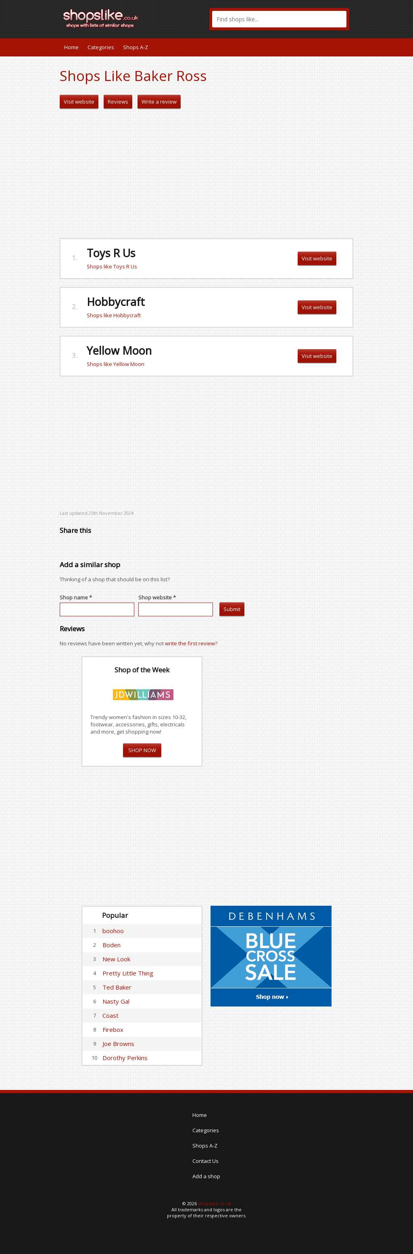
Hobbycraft (116, 301)
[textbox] (279, 19)
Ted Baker (116, 987)
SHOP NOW (142, 750)
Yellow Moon (119, 350)
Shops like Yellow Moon (115, 364)
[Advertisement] (206, 173)
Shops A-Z (135, 47)
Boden (111, 945)
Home (71, 47)
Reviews (118, 101)
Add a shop (206, 1176)
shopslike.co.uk (214, 1203)
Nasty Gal (115, 1001)
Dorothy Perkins (125, 1058)
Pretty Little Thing (127, 973)
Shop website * (157, 597)
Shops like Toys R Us (112, 266)
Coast (110, 1015)
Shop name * (76, 597)
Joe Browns (118, 1044)
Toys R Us (111, 252)
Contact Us (205, 1161)
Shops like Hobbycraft (114, 315)
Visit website (79, 101)
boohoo (113, 931)
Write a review (159, 101)
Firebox (112, 1029)
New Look (116, 959)
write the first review (190, 643)
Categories (101, 47)
